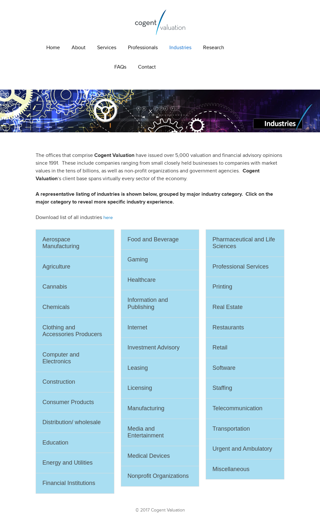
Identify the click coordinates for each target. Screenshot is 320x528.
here (108, 217)
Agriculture (56, 266)
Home (53, 47)
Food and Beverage (153, 239)
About (79, 47)
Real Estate (227, 307)
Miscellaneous (230, 469)
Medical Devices (149, 456)
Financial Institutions (68, 483)
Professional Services (240, 266)
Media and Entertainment (146, 432)
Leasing (138, 368)
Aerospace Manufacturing (60, 243)
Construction (58, 382)
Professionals (143, 47)
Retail (219, 347)
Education (55, 442)
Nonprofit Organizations (158, 476)
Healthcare (142, 280)
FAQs (120, 67)
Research (213, 47)
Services (106, 47)
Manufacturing (146, 408)
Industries (180, 47)
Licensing (140, 388)
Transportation (231, 428)
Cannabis (54, 286)
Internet (137, 327)
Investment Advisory (154, 347)
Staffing (222, 388)
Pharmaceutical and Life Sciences (243, 243)
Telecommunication (237, 408)
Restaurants (228, 327)
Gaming (138, 259)
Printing (222, 286)
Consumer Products (68, 402)
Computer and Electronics (60, 358)
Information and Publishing (148, 303)
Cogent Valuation (160, 22)
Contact (147, 67)
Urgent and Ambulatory (242, 449)
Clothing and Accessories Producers (72, 331)
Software (223, 368)
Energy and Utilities (67, 462)
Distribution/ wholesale (71, 422)
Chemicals (56, 307)
